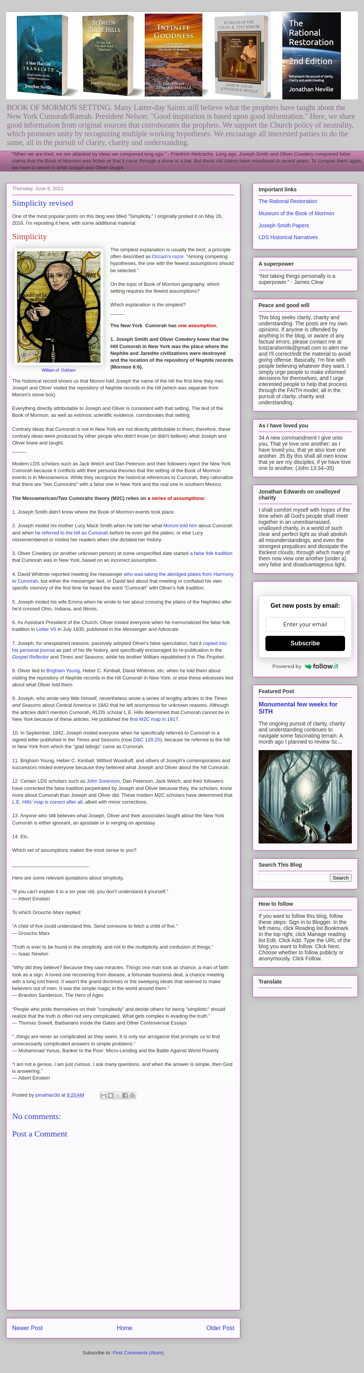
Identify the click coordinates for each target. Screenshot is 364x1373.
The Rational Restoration (288, 201)
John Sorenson (103, 781)
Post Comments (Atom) (138, 1353)
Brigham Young (63, 670)
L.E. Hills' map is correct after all (47, 802)
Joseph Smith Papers (284, 225)
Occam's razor (168, 256)
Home (125, 1328)
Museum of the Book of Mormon (296, 213)
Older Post (220, 1328)
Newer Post (27, 1328)
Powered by (305, 666)
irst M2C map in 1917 (154, 719)
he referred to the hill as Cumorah (70, 533)
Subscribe (305, 643)
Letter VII (47, 629)
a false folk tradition (211, 553)
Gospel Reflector (30, 657)
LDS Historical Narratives (288, 237)
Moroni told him (180, 525)
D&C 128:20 (146, 739)
